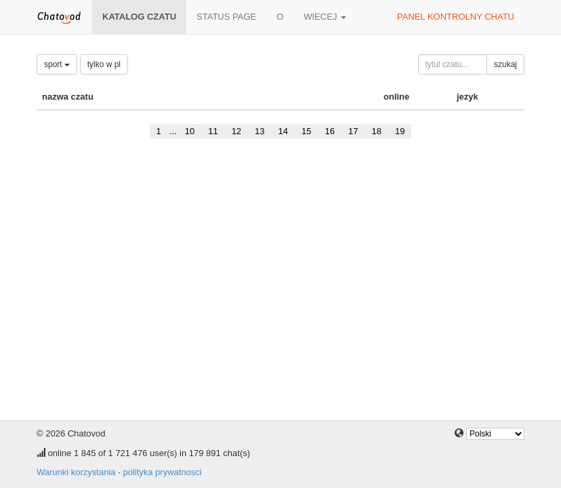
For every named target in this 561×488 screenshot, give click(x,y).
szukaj (505, 64)
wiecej (325, 17)
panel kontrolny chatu (455, 17)
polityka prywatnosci (162, 472)
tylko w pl (104, 64)
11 (212, 131)
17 (353, 131)
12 (236, 131)
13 (259, 131)
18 (376, 131)
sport (57, 64)
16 (330, 131)
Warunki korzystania (76, 472)
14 (283, 131)
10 (189, 131)
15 (306, 131)
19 (399, 131)
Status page (226, 17)
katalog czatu (139, 17)
